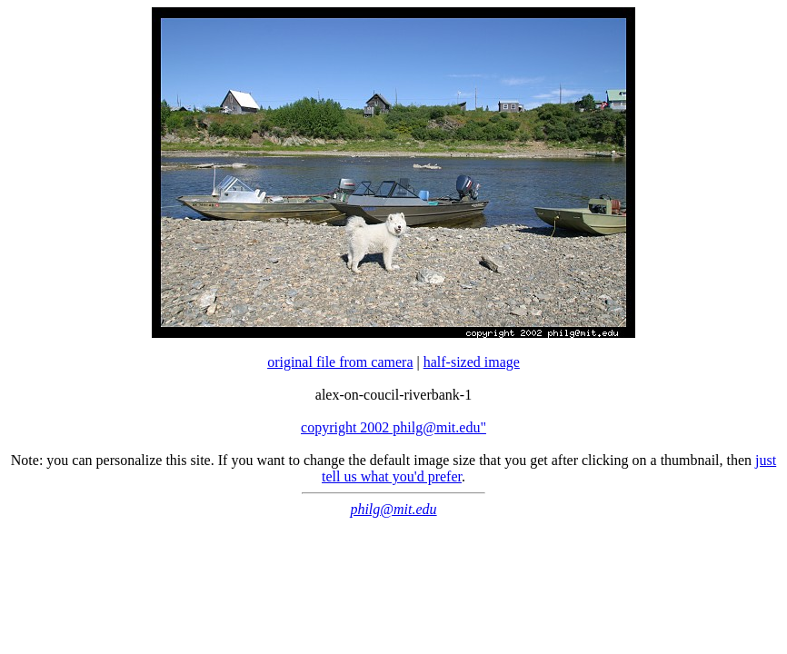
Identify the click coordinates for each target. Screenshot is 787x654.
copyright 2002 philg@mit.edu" (393, 427)
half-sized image (471, 362)
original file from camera (340, 362)
